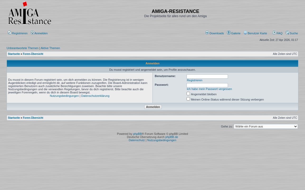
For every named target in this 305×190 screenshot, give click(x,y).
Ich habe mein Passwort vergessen (209, 89)
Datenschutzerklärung (95, 95)
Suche (292, 33)
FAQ (277, 33)
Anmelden (40, 33)
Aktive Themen (50, 48)
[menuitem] (215, 33)
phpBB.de (171, 137)
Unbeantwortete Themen (23, 48)
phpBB (137, 133)
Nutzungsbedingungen (64, 95)
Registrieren (17, 33)
